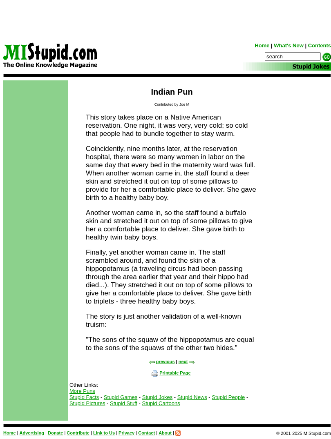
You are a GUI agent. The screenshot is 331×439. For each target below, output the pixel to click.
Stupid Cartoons (161, 403)
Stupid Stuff (123, 403)
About (165, 432)
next (187, 361)
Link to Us (104, 432)
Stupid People (228, 397)
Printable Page (171, 372)
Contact (146, 432)
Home (262, 45)
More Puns (82, 391)
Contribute (78, 432)
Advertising (32, 432)
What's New (288, 45)
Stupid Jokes (157, 397)
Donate (55, 432)
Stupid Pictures (87, 403)
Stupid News (192, 397)
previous (162, 361)
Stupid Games (120, 397)
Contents (319, 45)
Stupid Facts (84, 397)
